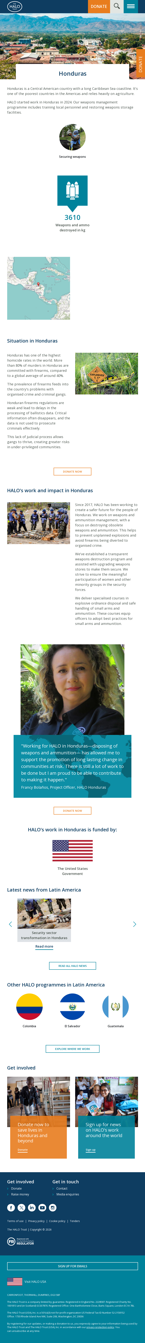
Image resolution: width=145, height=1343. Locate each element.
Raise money (20, 1194)
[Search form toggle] (117, 6)
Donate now (72, 471)
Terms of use (15, 1221)
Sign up (91, 1149)
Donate (23, 1149)
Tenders (75, 1221)
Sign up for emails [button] (72, 1266)
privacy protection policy (100, 1327)
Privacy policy (36, 1221)
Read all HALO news (73, 966)
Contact (61, 1188)
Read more (44, 946)
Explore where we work (72, 1049)
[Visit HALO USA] (72, 1282)
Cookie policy (57, 1221)
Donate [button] (99, 6)
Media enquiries (67, 1194)
